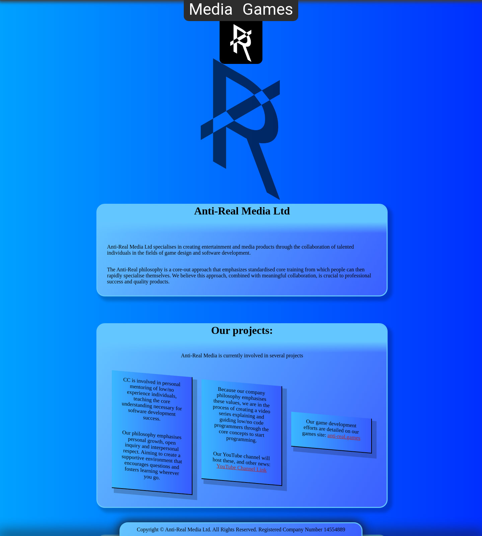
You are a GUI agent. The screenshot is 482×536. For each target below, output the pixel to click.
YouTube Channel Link (242, 468)
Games (267, 9)
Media (211, 9)
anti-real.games (344, 436)
